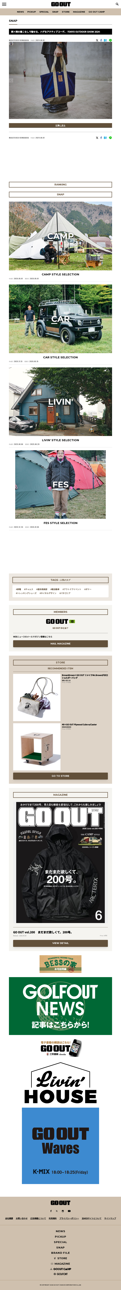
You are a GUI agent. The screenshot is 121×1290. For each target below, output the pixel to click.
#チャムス (28, 589)
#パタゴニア (65, 593)
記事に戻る (60, 125)
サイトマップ (110, 1218)
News (20, 11)
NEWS (60, 1231)
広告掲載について (38, 1218)
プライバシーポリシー (69, 1218)
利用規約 (53, 1218)
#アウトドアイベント (72, 589)
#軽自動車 (54, 589)
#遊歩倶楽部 (41, 589)
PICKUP (31, 11)
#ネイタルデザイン (48, 593)
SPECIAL (44, 11)
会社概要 (9, 1218)
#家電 (18, 589)
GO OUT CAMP (97, 11)
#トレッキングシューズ (26, 593)
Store (66, 11)
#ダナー (87, 589)
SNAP (55, 11)
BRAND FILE (60, 1252)
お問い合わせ (22, 1218)
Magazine (79, 11)
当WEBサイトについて (91, 1218)
